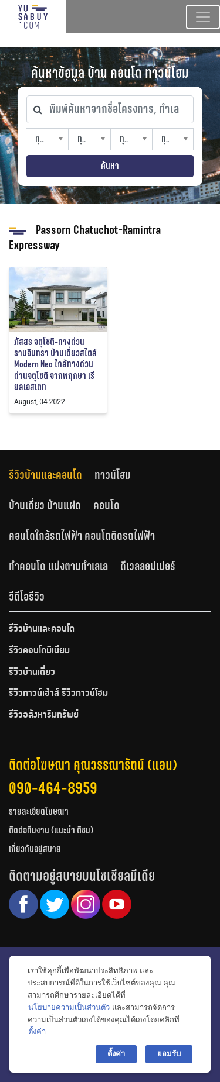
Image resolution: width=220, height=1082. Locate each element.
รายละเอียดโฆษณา (39, 811)
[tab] (51, 475)
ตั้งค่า (37, 1031)
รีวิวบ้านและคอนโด (45, 475)
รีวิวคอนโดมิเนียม (39, 651)
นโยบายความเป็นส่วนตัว (69, 1007)
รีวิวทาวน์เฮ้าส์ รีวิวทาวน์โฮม (58, 693)
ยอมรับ (169, 1053)
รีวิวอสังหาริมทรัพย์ (44, 715)
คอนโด (106, 505)
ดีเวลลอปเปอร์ (147, 566)
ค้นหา (110, 166)
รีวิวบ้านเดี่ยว (32, 672)
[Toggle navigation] (203, 17)
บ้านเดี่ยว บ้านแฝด (45, 505)
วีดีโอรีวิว (27, 596)
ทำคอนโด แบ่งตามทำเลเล (58, 566)
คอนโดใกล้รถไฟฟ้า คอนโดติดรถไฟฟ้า (82, 536)
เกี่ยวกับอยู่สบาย (35, 849)
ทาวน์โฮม (112, 475)
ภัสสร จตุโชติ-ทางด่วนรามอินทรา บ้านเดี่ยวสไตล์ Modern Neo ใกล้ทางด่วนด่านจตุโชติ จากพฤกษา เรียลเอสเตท (55, 364)
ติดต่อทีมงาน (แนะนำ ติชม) (51, 830)
